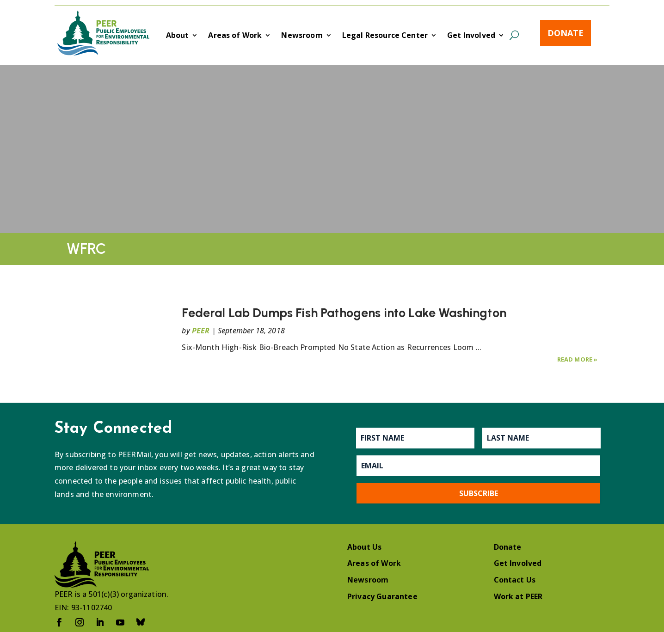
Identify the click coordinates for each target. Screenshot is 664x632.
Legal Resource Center (385, 36)
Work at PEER (518, 596)
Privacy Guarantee (382, 596)
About (177, 36)
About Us (364, 547)
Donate (565, 32)
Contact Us (515, 580)
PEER (201, 330)
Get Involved (471, 36)
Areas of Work (235, 36)
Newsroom (301, 36)
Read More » (577, 359)
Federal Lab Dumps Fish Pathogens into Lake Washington (344, 312)
